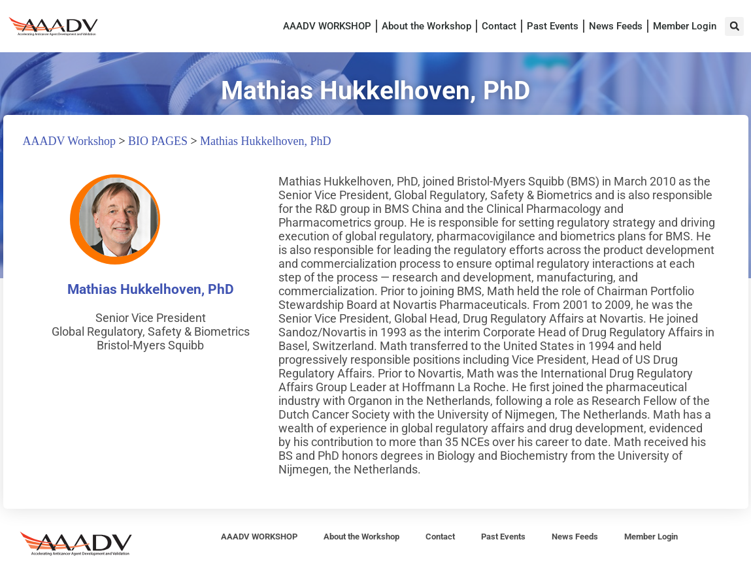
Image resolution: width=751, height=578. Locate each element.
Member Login (684, 26)
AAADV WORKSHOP (327, 26)
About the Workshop (426, 26)
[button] (734, 26)
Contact (499, 26)
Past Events (552, 26)
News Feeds (616, 26)
